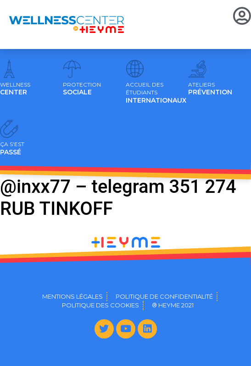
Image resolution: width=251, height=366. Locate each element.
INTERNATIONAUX (156, 93)
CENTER (15, 89)
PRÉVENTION (210, 89)
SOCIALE (82, 89)
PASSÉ (12, 148)
